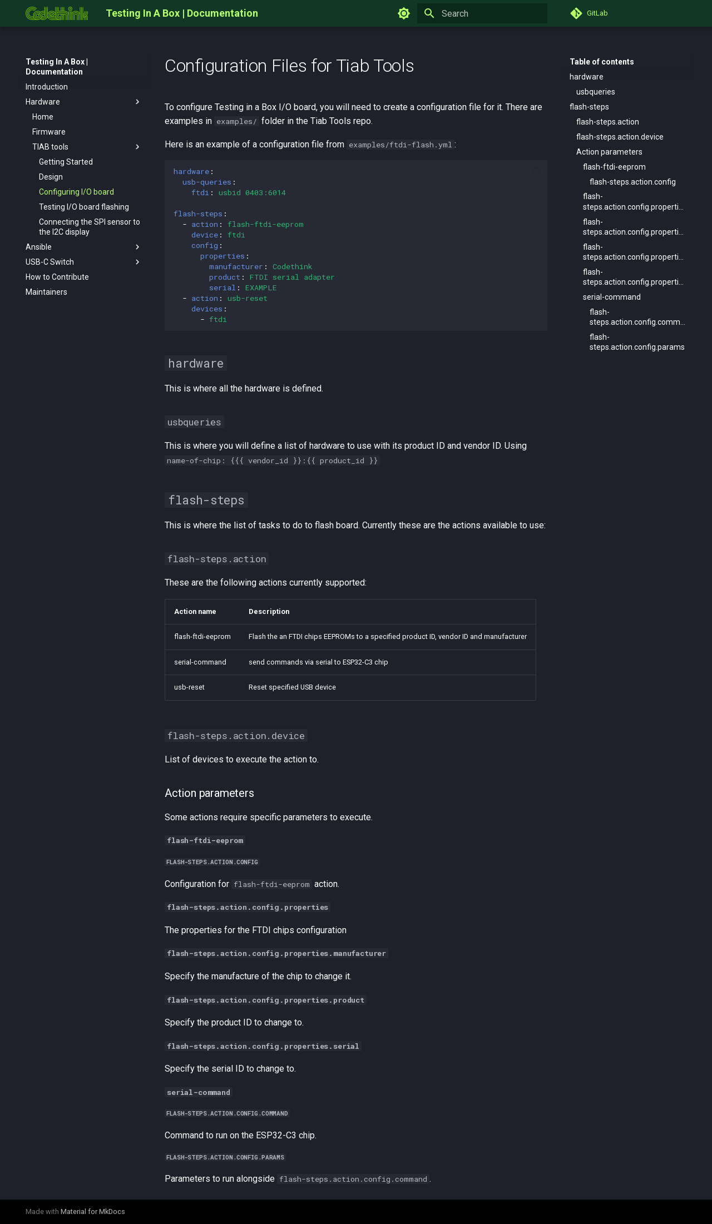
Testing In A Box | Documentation (57, 66)
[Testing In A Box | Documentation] (56, 13)
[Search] (482, 13)
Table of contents (602, 61)
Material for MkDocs (93, 1211)
